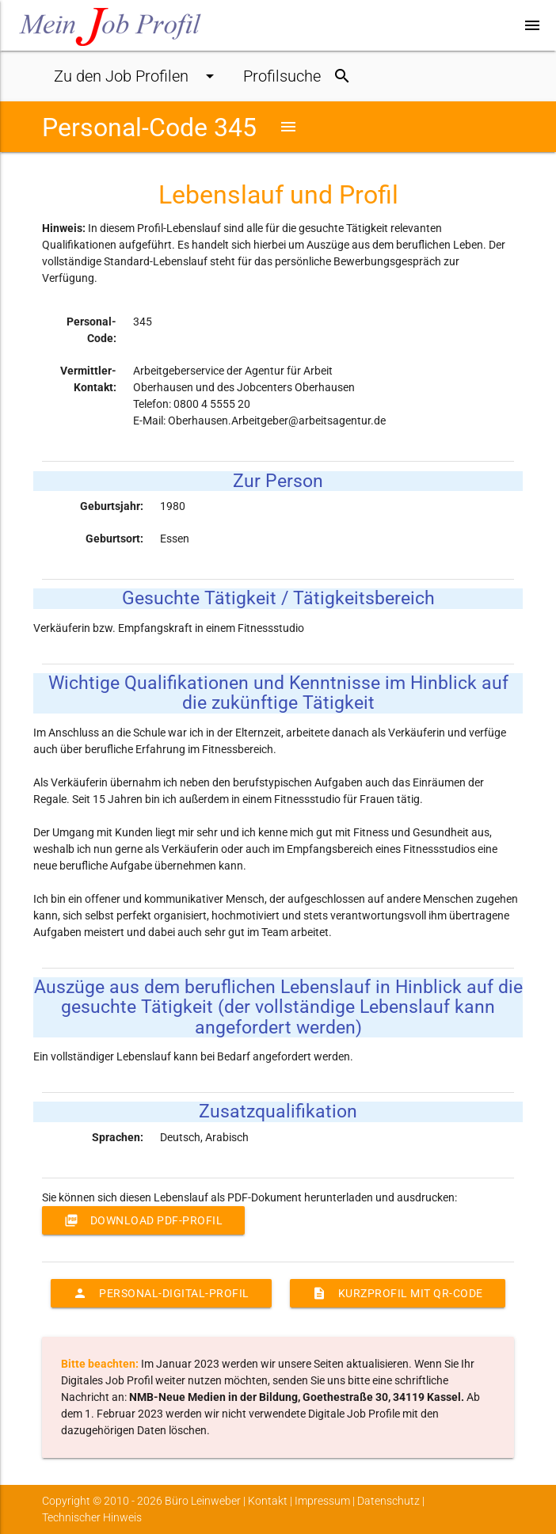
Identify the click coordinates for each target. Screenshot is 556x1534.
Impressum (322, 1500)
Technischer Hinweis (92, 1517)
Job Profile (136, 76)
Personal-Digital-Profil (161, 1293)
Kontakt (268, 1500)
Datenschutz (388, 1500)
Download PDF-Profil (143, 1220)
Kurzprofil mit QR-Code (397, 1293)
